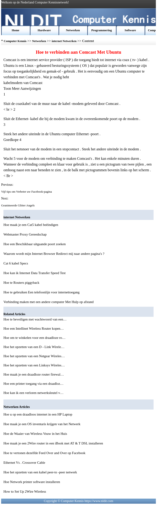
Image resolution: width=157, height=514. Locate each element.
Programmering (101, 30)
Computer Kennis (15, 41)
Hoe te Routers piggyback (21, 282)
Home (15, 30)
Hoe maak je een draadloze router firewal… (33, 374)
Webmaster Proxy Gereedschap (25, 234)
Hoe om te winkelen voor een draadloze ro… (34, 338)
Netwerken (73, 30)
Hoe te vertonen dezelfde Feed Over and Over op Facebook (44, 453)
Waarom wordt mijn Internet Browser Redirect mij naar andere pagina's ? (53, 254)
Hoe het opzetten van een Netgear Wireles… (34, 356)
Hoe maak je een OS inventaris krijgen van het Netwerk (41, 424)
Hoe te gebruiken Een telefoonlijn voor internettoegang (41, 292)
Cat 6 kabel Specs (15, 263)
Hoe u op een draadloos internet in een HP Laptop (37, 414)
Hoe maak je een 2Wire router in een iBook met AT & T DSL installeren (53, 443)
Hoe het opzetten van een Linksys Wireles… (34, 365)
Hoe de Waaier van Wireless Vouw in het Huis (35, 433)
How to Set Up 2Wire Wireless (24, 491)
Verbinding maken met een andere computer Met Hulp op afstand (48, 302)
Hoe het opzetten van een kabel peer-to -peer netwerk (40, 472)
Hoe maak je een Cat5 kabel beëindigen (30, 225)
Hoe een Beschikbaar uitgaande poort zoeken (34, 244)
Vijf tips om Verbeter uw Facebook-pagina (27, 191)
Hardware (44, 30)
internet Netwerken (64, 41)
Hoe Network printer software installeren (31, 482)
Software (130, 30)
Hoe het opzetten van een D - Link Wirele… (33, 347)
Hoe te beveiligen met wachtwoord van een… (35, 319)
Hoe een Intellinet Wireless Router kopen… (33, 328)
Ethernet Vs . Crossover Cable (24, 462)
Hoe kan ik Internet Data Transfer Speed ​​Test (34, 273)
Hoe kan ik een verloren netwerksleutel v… (33, 393)
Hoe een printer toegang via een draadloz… (33, 383)
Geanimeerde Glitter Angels (18, 205)
